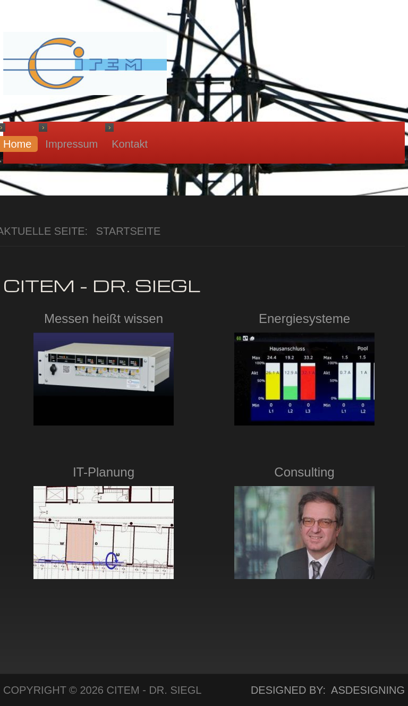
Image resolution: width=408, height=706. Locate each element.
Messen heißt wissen (103, 318)
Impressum (71, 144)
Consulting (304, 472)
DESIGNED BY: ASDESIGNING (322, 690)
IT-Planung (103, 472)
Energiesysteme (304, 318)
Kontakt (130, 144)
